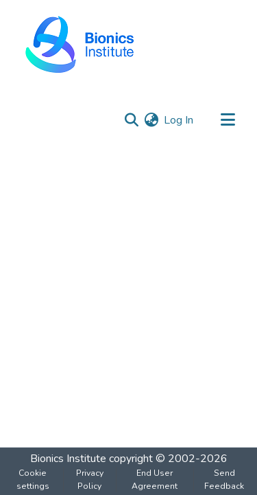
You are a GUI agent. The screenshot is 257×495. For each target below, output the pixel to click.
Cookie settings (32, 479)
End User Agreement (155, 479)
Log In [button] (179, 120)
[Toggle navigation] (227, 120)
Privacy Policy (89, 479)
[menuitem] (151, 120)
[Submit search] (131, 120)
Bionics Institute (68, 458)
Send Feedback (224, 479)
